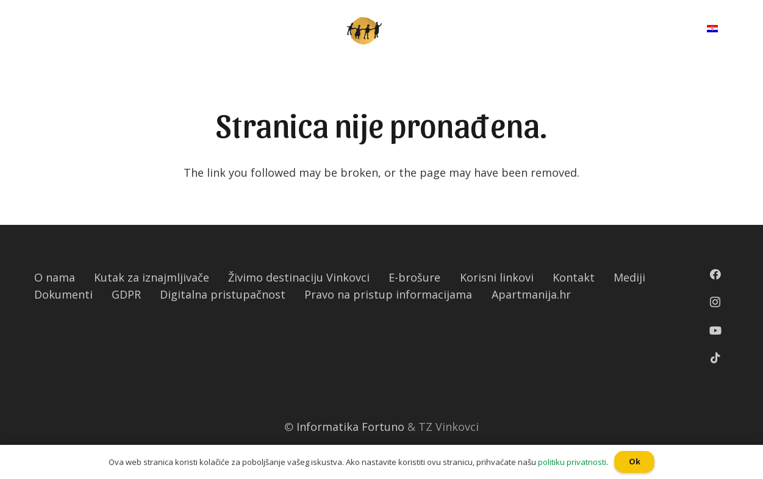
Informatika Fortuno (350, 426)
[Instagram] (715, 302)
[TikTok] (715, 357)
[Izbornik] (43, 30)
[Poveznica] (364, 30)
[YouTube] (715, 330)
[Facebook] (715, 274)
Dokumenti (63, 294)
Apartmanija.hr (531, 294)
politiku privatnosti (572, 461)
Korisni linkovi (497, 277)
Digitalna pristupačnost (222, 294)
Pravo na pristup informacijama (388, 294)
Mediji (629, 277)
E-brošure (414, 277)
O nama (54, 277)
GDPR (126, 294)
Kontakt (574, 277)
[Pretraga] (667, 30)
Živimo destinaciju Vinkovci (299, 277)
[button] (5, 9)
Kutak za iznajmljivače (151, 277)
